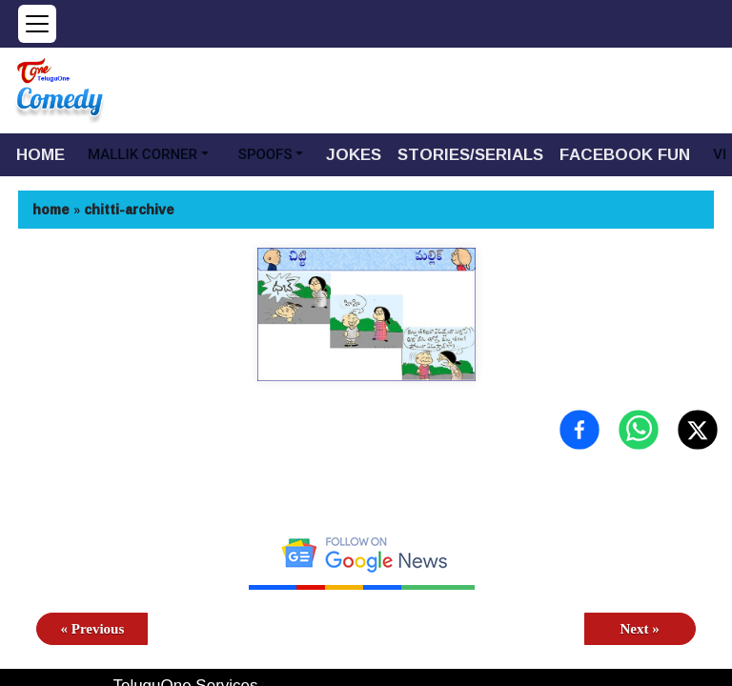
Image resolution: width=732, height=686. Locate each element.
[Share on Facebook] (579, 429)
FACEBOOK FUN (624, 154)
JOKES (353, 154)
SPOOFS (265, 154)
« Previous (93, 628)
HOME (40, 154)
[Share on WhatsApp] (638, 429)
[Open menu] (37, 24)
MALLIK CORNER (142, 154)
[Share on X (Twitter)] (697, 429)
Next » (639, 628)
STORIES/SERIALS (470, 154)
